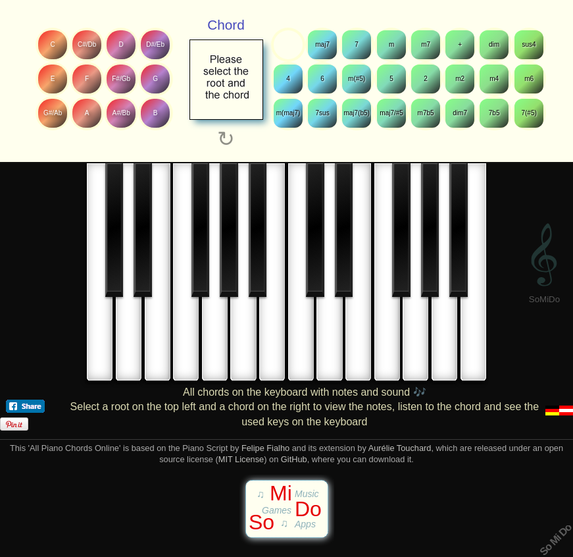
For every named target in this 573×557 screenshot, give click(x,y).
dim (494, 44)
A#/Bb (121, 113)
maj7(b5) (357, 113)
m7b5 (426, 113)
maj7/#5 (391, 113)
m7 (425, 44)
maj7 (322, 44)
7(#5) (528, 113)
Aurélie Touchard (400, 448)
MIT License (241, 459)
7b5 (494, 113)
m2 (459, 78)
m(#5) (356, 78)
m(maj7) (288, 113)
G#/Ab (52, 113)
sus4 (529, 44)
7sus (323, 113)
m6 (529, 78)
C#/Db (87, 44)
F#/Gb (121, 78)
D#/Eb (156, 44)
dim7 (460, 113)
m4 (494, 78)
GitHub (294, 459)
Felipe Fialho (265, 448)
